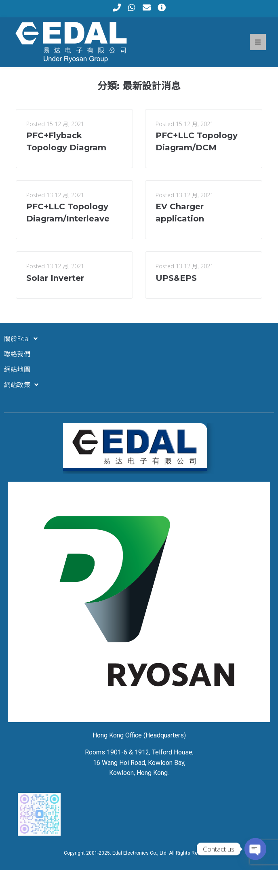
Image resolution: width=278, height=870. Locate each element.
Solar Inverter (55, 278)
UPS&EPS (176, 278)
